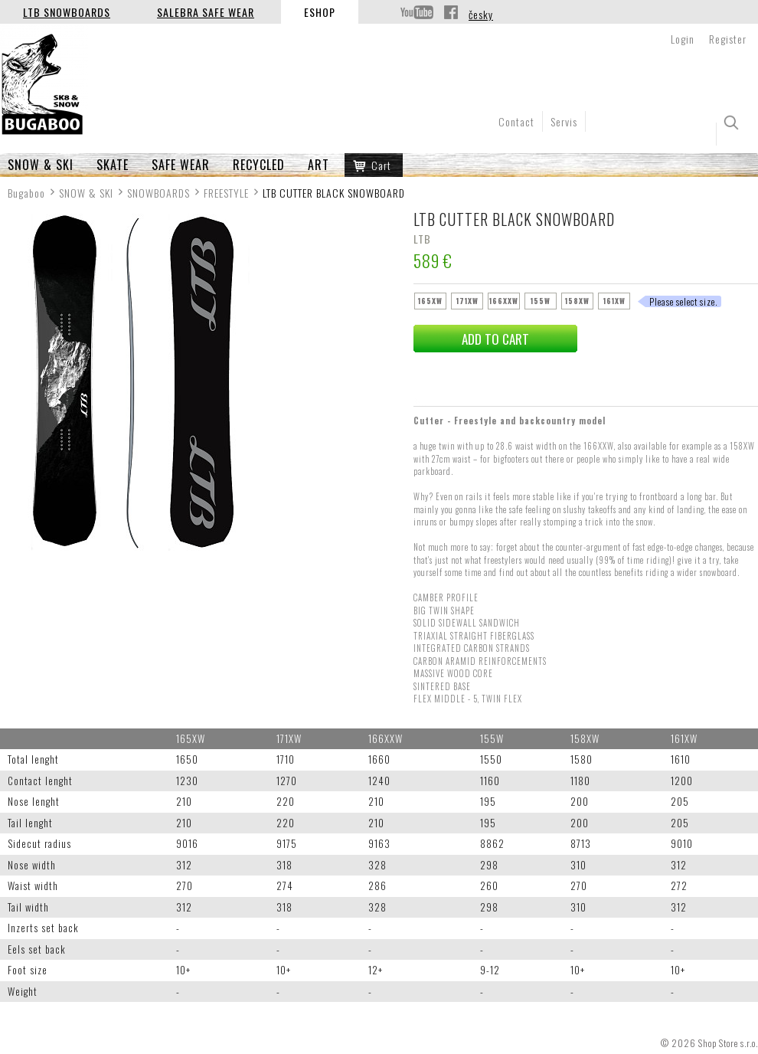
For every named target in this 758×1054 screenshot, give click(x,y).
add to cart (495, 339)
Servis (564, 121)
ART (318, 164)
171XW (467, 300)
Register (728, 39)
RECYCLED (259, 164)
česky (481, 14)
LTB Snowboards (66, 12)
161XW (614, 300)
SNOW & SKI (41, 164)
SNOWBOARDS (158, 193)
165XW (430, 300)
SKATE (112, 164)
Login (682, 39)
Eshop (319, 12)
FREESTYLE (226, 193)
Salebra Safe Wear (205, 12)
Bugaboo (26, 193)
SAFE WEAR (181, 164)
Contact (516, 121)
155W (541, 300)
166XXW (503, 300)
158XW (577, 300)
